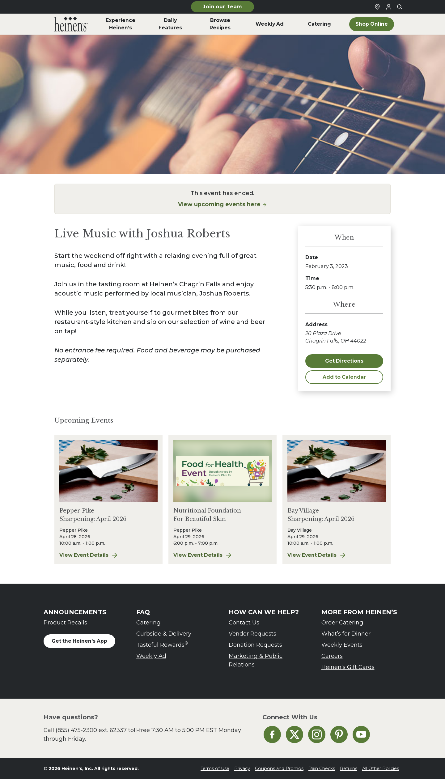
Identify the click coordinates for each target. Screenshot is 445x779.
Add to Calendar (344, 377)
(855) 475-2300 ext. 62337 (91, 730)
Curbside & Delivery (163, 633)
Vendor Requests (252, 633)
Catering (148, 622)
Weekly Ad (151, 655)
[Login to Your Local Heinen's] (388, 6)
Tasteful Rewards (162, 644)
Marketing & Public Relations (255, 660)
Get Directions (344, 361)
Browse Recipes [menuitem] (220, 24)
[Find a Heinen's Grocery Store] (377, 6)
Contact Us (244, 622)
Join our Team (222, 7)
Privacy (242, 768)
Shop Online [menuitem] (371, 24)
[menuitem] (71, 24)
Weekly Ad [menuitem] (270, 24)
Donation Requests (255, 644)
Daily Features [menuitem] (170, 24)
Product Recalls (65, 622)
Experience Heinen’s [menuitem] (120, 24)
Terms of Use (215, 768)
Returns (348, 768)
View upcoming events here (222, 204)
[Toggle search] (399, 6)
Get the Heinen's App (79, 641)
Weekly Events (341, 644)
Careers (332, 655)
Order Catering (342, 622)
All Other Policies (380, 768)
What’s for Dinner (346, 633)
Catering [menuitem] (319, 24)
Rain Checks (321, 768)
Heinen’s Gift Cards (348, 666)
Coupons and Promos (279, 768)
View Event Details (108, 555)
